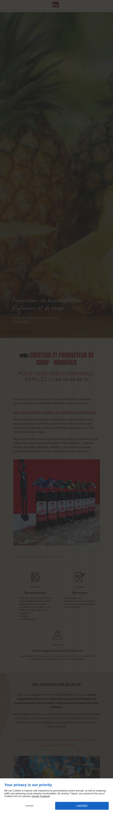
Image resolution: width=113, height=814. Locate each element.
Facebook (45, 796)
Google (35, 796)
